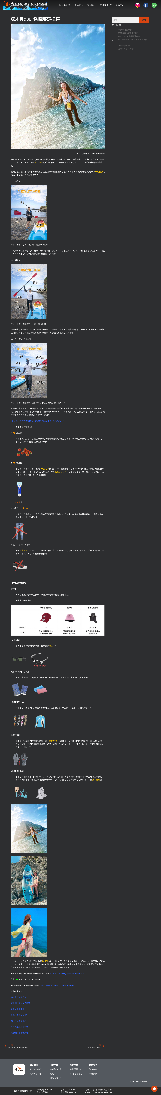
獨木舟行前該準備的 (127, 49)
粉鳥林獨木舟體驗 (58, 1078)
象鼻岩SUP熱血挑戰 (19, 1015)
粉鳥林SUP (54, 1074)
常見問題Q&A (76, 1069)
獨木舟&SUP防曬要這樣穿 (129, 36)
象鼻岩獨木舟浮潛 (18, 1009)
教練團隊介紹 (106, 5)
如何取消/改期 (76, 1074)
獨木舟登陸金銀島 (18, 1021)
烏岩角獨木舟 (56, 1069)
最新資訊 (79, 5)
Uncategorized (124, 45)
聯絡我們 (93, 1074)
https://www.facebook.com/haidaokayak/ (57, 985)
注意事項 (93, 1069)
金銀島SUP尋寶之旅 (19, 1027)
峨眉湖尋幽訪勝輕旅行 (20, 1033)
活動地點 (91, 5)
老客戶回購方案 (125, 30)
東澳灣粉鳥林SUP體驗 (20, 1003)
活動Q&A (119, 5)
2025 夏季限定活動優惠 (128, 33)
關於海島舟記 (65, 5)
